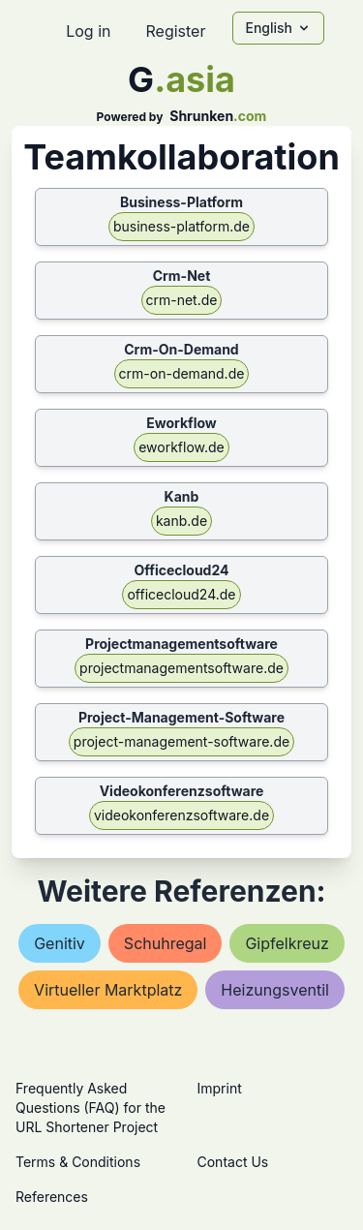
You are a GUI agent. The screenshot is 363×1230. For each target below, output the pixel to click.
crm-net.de (182, 300)
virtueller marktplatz (108, 989)
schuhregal (165, 943)
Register (175, 31)
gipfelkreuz (286, 943)
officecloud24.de (181, 594)
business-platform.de (181, 226)
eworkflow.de (181, 447)
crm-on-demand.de (182, 373)
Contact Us (233, 1161)
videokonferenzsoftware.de (181, 815)
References (51, 1196)
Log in (88, 31)
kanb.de (181, 520)
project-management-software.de (181, 741)
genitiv (59, 943)
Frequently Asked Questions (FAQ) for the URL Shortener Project (90, 1107)
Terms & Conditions (77, 1161)
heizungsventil (275, 989)
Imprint (219, 1088)
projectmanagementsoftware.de (181, 668)
